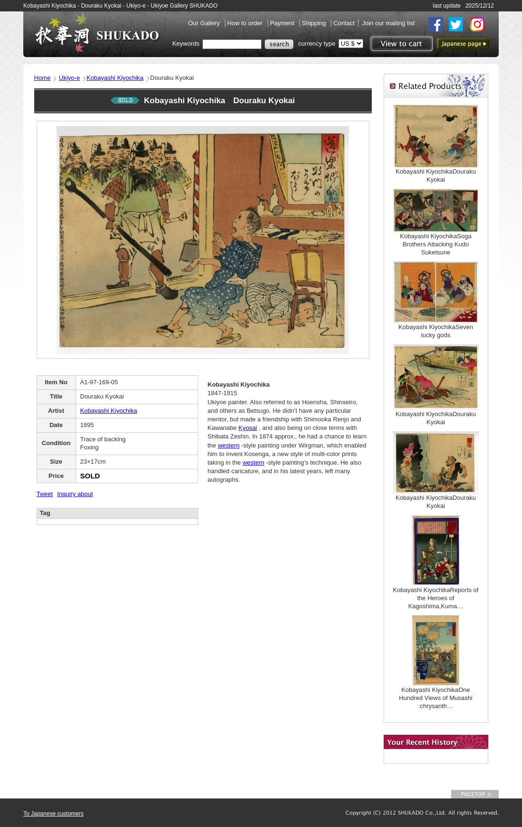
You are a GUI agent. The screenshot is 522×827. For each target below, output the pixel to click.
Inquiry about (75, 493)
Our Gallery (205, 23)
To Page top (475, 794)
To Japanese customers (53, 813)
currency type (316, 43)
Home (42, 77)
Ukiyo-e (69, 77)
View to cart (400, 44)
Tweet (45, 493)
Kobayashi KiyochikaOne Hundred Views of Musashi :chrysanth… (435, 698)
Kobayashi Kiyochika (115, 77)
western (229, 445)
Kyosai (248, 427)
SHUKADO (97, 32)
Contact (344, 23)
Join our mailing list (388, 23)
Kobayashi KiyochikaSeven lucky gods (435, 331)
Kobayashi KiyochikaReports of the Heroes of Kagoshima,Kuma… (436, 598)
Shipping (315, 23)
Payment (283, 23)
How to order (245, 23)
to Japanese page (463, 43)
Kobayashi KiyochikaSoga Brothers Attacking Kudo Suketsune (435, 244)
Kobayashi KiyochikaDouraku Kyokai (436, 175)
